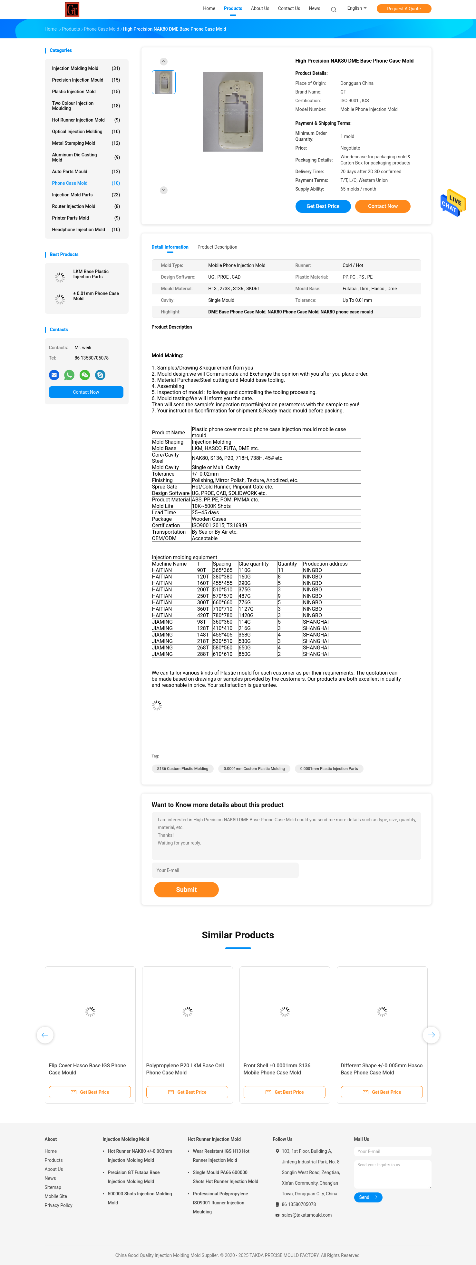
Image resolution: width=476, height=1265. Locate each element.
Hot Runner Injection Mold (86, 120)
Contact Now (86, 392)
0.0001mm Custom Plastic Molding (254, 768)
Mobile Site (56, 1196)
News (50, 1178)
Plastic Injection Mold (86, 91)
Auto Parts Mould (86, 171)
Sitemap (53, 1187)
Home (51, 1151)
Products (54, 1160)
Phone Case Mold (86, 183)
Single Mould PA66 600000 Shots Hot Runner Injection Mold (225, 1177)
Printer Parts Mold (86, 218)
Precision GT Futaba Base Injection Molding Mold (134, 1177)
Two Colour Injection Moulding (86, 106)
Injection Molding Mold (86, 68)
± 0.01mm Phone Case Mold (96, 296)
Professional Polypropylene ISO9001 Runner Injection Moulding (220, 1202)
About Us (54, 1169)
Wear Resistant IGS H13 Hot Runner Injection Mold (221, 1156)
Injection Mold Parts (86, 195)
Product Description (217, 247)
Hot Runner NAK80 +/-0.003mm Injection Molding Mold (140, 1156)
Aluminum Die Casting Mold (86, 157)
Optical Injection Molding (86, 131)
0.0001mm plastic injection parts (329, 768)
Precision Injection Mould (86, 80)
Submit (186, 890)
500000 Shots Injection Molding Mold (140, 1198)
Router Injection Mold (86, 206)
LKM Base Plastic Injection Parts (91, 274)
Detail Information (170, 247)
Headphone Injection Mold (86, 229)
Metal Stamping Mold (86, 143)
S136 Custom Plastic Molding (183, 768)
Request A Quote (404, 8)
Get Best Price (323, 206)
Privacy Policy (59, 1205)
